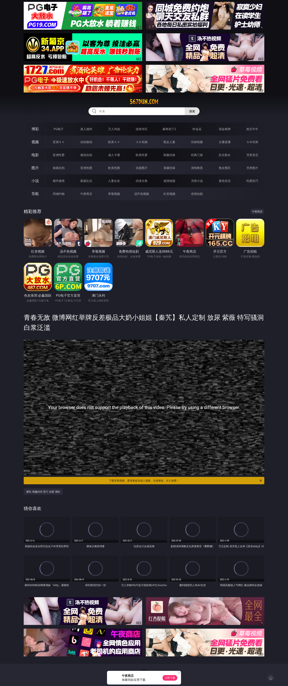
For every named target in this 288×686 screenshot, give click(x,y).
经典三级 (197, 155)
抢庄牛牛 (252, 129)
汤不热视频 (141, 194)
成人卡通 (114, 155)
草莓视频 (114, 194)
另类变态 (252, 155)
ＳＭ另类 (252, 142)
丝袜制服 (197, 142)
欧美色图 (114, 168)
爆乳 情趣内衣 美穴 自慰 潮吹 (43, 491)
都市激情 (59, 181)
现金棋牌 (225, 129)
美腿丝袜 (169, 168)
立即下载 (170, 678)
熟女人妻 (169, 142)
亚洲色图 (86, 168)
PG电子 (58, 129)
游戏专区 (142, 129)
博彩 (35, 128)
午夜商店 (86, 194)
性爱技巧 (252, 181)
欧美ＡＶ (114, 142)
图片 (35, 167)
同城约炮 (59, 194)
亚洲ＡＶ (59, 142)
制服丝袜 (169, 155)
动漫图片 (142, 168)
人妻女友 (114, 181)
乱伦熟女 (225, 155)
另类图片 (252, 168)
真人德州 (86, 129)
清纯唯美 (197, 168)
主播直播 (225, 142)
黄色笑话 (225, 181)
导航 (35, 193)
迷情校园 (169, 181)
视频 (35, 141)
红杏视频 (169, 194)
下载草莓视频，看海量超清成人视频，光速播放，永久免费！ (185, 480)
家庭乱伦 (86, 181)
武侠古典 (142, 181)
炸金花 (196, 129)
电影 (35, 154)
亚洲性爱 (59, 155)
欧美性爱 (142, 155)
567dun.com (144, 101)
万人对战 (114, 129)
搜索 (192, 111)
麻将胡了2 (169, 129)
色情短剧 (197, 194)
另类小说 (197, 181)
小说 (35, 180)
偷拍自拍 (86, 155)
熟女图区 (225, 168)
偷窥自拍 (59, 168)
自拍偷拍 (86, 142)
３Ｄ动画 (142, 142)
